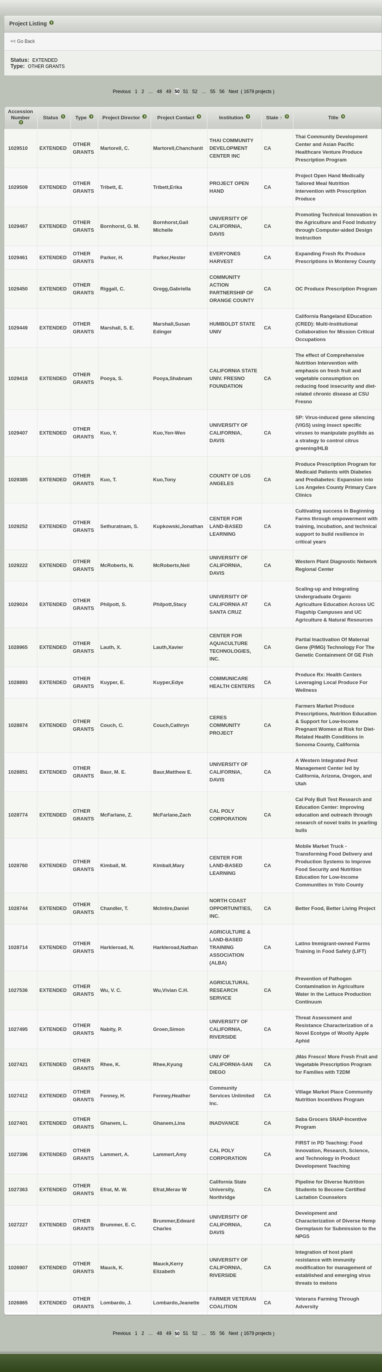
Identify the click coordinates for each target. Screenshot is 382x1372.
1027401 (18, 1123)
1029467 (18, 226)
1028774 (18, 815)
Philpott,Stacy (170, 604)
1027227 (18, 1225)
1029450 (18, 289)
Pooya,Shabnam (172, 378)
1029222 (18, 565)
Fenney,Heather (172, 1096)
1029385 (18, 479)
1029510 (18, 148)
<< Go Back (22, 41)
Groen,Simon (169, 1029)
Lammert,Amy (170, 1154)
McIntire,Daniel (171, 908)
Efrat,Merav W (170, 1189)
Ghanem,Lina (169, 1123)
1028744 (18, 908)
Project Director (121, 118)
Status (51, 118)
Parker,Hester (169, 257)
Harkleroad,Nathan (175, 947)
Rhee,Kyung (168, 1064)
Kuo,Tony (164, 479)
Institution (232, 118)
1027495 (18, 1029)
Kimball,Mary (168, 865)
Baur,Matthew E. (172, 772)
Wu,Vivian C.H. (170, 990)
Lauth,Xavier (168, 647)
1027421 (18, 1064)
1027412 (18, 1096)
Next (233, 91)
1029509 (18, 187)
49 (168, 91)
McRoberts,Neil (171, 565)
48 (159, 91)
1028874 (18, 725)
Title (334, 118)
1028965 (18, 647)
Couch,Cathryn (171, 725)
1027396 (18, 1154)
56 (222, 91)
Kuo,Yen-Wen (169, 433)
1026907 (18, 1267)
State (272, 118)
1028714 (18, 947)
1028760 (18, 865)
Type (81, 118)
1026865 (18, 1303)
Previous (122, 91)
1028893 (18, 682)
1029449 (18, 328)
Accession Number (20, 115)
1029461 (18, 257)
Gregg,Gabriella (172, 289)
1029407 (18, 433)
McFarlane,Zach (172, 815)
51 (185, 91)
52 (194, 91)
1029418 (18, 378)
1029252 (18, 526)
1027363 (18, 1189)
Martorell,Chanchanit (178, 148)
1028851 (18, 772)
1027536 (18, 990)
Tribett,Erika (167, 187)
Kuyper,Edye (168, 682)
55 (212, 91)
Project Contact (176, 118)
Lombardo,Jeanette (176, 1303)
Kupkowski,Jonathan (178, 526)
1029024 (18, 604)
